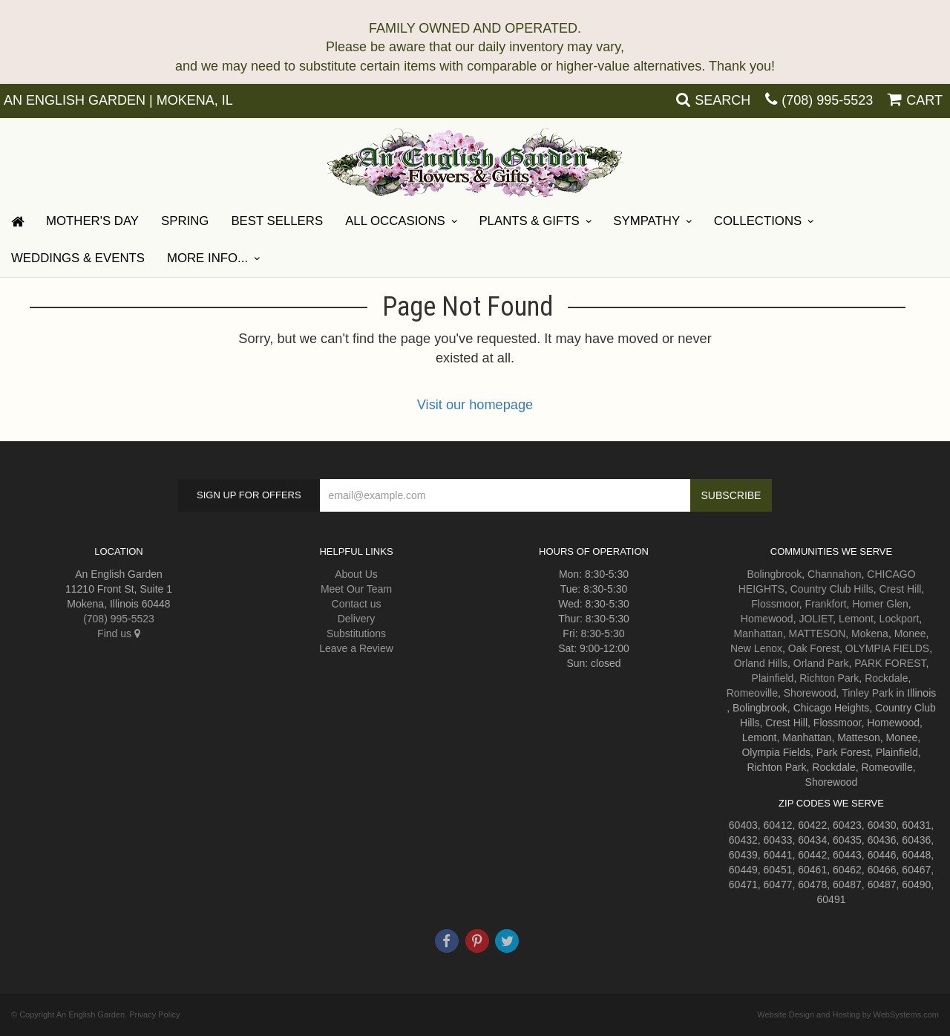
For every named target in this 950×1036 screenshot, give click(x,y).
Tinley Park (868, 693)
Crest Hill (900, 589)
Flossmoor (775, 604)
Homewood (767, 619)
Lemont (856, 619)
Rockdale (886, 678)
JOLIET (816, 619)
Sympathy (646, 221)
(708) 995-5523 (827, 100)
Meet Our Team (356, 589)
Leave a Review (356, 648)
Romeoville (752, 693)
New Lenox (756, 648)
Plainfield (773, 678)
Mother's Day (92, 221)
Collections (758, 221)
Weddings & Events (78, 258)
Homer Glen (880, 604)
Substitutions (356, 633)
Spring (185, 221)
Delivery (357, 619)
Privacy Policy (154, 1014)
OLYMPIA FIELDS (887, 648)
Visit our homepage (475, 404)
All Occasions (395, 221)
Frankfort (826, 604)
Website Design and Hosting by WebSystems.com (848, 1014)
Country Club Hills (832, 589)
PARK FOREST (890, 663)
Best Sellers (277, 221)
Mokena (869, 633)
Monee (910, 633)
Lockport (899, 619)
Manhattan (758, 633)
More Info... (207, 258)
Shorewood (810, 693)
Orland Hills (760, 663)
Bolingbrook (774, 574)
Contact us (356, 604)
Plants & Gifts (529, 221)
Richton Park (829, 678)
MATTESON (817, 633)
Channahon (834, 574)
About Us (356, 574)
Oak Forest (813, 648)
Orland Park (821, 663)
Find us (118, 633)
